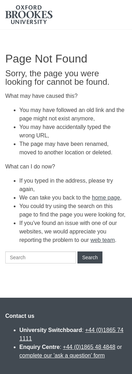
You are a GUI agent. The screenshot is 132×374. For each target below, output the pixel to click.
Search (90, 257)
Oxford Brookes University (28, 14)
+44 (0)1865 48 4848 (89, 347)
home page (106, 198)
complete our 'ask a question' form (62, 355)
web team (102, 240)
